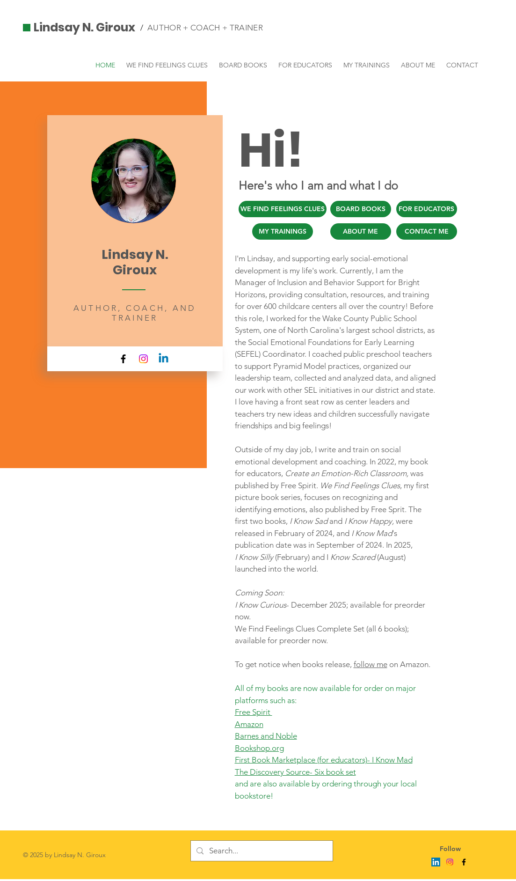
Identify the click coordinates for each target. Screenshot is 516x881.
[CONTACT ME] (426, 231)
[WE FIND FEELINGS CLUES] (283, 209)
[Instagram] (143, 359)
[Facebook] (123, 359)
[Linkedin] (163, 359)
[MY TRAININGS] (282, 231)
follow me (370, 664)
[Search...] (261, 851)
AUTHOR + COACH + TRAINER (205, 27)
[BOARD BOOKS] (360, 209)
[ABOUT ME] (360, 231)
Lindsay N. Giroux (84, 27)
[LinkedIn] (435, 862)
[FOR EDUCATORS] (426, 209)
